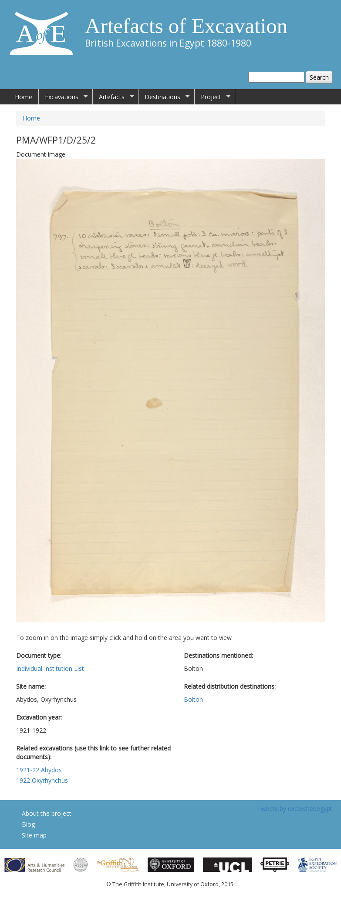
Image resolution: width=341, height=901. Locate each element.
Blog (28, 824)
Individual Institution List (50, 668)
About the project (46, 813)
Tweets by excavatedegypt (294, 808)
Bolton (193, 699)
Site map (34, 835)
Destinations (163, 97)
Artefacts (113, 97)
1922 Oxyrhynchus (42, 780)
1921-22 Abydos (39, 770)
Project (212, 97)
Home (23, 97)
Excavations (63, 97)
